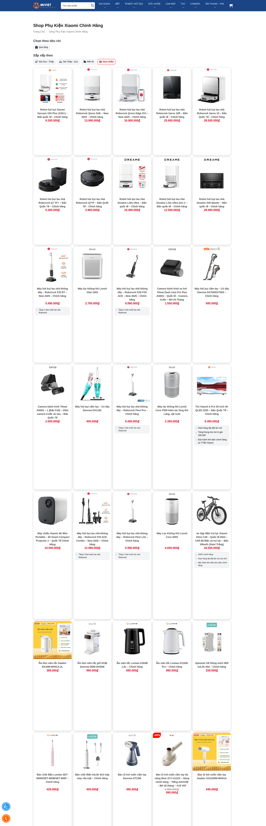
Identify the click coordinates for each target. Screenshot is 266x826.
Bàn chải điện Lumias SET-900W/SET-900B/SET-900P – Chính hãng (52, 532)
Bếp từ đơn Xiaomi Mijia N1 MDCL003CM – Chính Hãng (132, 664)
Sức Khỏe (154, 5)
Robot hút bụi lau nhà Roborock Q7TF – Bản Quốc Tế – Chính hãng (92, 173)
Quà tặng (41, 47)
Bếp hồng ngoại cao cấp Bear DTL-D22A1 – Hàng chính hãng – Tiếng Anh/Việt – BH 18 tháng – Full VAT (132, 601)
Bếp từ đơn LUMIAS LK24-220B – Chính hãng (172, 597)
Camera (195, 5)
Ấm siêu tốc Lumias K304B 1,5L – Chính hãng (132, 474)
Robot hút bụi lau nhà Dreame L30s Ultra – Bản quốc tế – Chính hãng (132, 173)
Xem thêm (133, 811)
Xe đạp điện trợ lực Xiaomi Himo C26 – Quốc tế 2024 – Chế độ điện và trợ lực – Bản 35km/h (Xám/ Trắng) (211, 396)
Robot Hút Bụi (134, 5)
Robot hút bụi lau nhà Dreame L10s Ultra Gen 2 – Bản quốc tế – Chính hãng (171, 173)
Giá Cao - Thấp (44, 61)
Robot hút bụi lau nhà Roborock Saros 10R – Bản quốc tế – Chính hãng (172, 113)
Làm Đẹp (171, 5)
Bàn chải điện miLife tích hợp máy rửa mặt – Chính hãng (92, 530)
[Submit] (92, 5)
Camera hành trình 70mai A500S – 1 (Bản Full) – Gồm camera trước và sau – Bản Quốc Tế (52, 309)
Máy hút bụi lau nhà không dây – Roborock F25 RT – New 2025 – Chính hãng (52, 233)
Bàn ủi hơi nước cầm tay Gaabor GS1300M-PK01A (52, 597)
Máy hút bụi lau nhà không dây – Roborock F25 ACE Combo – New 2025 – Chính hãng (92, 396)
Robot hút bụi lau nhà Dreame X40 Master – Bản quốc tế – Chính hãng (212, 173)
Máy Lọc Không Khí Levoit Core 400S (172, 392)
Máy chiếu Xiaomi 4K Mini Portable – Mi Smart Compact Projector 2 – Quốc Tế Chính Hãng (53, 396)
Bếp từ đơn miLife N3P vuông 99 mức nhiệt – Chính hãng (92, 664)
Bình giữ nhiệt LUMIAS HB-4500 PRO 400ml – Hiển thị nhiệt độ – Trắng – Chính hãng (52, 788)
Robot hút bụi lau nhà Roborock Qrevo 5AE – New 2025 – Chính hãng (92, 113)
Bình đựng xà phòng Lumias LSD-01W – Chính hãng (92, 724)
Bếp (117, 5)
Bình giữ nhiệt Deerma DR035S (172, 724)
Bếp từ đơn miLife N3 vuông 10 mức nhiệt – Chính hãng (52, 664)
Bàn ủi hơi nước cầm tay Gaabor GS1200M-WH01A (212, 530)
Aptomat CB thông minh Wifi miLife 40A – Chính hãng (211, 474)
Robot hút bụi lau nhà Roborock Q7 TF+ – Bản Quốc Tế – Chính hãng (52, 173)
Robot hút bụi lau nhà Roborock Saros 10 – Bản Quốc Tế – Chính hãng (212, 113)
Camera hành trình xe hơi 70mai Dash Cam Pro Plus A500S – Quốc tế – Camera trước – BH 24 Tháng (171, 235)
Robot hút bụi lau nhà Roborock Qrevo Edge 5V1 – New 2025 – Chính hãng (132, 113)
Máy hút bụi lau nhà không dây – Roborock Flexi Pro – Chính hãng (132, 307)
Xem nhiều (106, 61)
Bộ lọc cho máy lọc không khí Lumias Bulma (172, 784)
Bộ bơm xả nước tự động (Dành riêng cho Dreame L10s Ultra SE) (132, 786)
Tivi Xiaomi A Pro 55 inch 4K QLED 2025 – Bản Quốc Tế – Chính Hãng (211, 307)
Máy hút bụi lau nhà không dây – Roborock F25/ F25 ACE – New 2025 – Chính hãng (132, 235)
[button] (231, 6)
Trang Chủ (39, 31)
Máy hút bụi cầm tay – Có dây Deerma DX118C (92, 305)
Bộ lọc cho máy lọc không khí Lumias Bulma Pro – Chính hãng (212, 786)
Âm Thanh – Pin (214, 5)
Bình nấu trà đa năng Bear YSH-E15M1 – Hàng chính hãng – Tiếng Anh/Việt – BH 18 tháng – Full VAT (92, 788)
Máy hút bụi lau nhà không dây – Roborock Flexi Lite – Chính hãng (132, 394)
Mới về (88, 61)
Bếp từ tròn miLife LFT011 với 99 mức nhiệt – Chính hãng (212, 666)
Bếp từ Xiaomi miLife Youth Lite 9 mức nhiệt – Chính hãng (52, 726)
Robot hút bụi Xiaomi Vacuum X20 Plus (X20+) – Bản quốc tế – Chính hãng (52, 113)
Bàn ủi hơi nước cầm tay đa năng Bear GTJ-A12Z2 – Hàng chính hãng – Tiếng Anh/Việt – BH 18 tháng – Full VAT (172, 534)
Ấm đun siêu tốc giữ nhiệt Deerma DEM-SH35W (92, 474)
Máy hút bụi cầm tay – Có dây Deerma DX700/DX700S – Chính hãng (212, 233)
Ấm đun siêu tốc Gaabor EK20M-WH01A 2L (52, 474)
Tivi (183, 5)
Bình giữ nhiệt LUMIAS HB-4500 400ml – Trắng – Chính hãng (212, 726)
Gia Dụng (104, 5)
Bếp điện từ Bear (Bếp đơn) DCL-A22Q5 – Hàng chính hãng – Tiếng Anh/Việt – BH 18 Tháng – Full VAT (92, 601)
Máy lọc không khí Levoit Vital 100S (92, 231)
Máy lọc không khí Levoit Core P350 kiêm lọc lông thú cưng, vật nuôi (172, 307)
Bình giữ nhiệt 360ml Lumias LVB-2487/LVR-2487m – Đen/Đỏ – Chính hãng (132, 726)
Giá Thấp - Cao (68, 61)
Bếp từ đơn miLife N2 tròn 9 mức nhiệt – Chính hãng (212, 597)
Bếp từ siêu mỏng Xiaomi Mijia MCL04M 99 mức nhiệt (172, 664)
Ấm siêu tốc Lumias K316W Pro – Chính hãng (172, 474)
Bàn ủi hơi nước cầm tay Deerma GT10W (132, 530)
